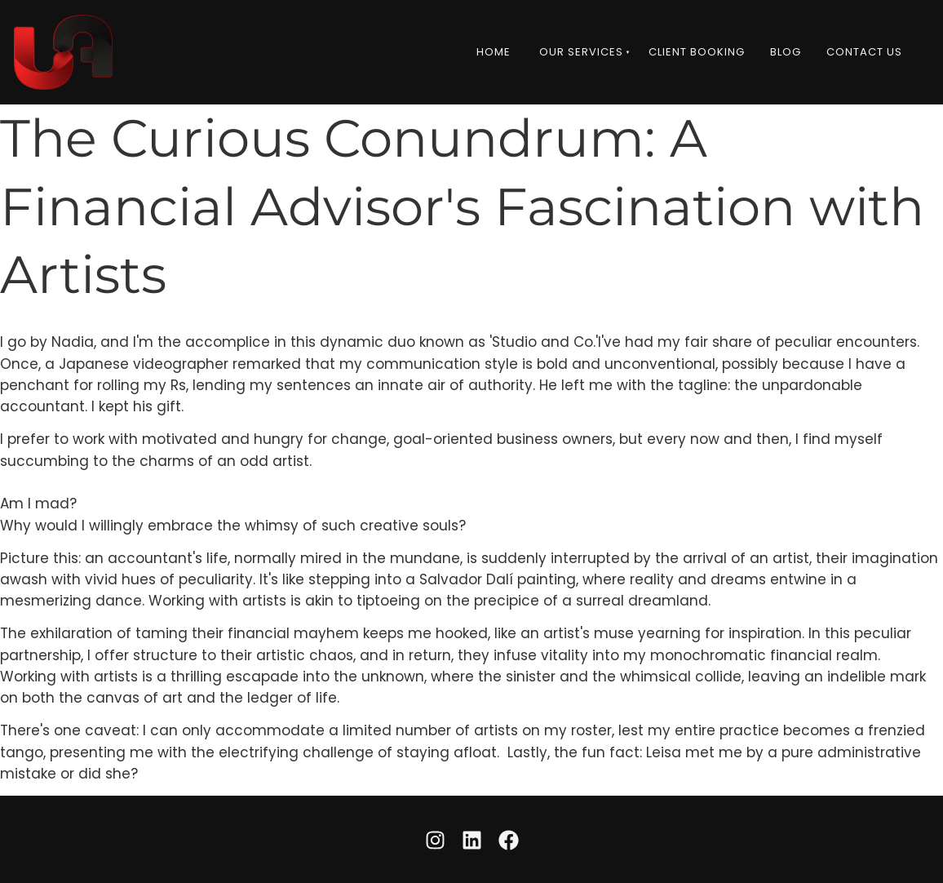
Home (493, 52)
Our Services (581, 52)
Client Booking (697, 52)
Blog (785, 52)
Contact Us (864, 52)
